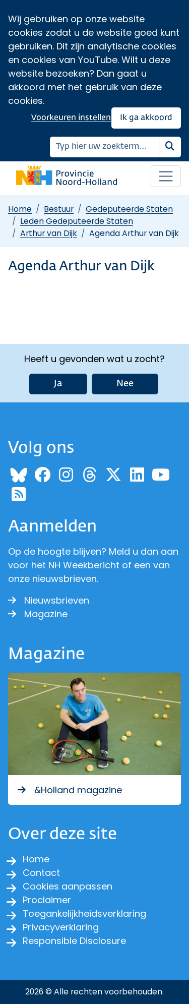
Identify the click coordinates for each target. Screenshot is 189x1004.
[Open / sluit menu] (166, 176)
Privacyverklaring (61, 927)
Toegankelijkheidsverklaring (84, 913)
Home (20, 209)
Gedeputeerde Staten (129, 209)
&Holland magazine (69, 790)
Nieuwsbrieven (48, 600)
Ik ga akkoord (146, 118)
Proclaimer (47, 900)
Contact (41, 872)
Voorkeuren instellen (71, 118)
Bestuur (59, 209)
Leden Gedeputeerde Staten (76, 221)
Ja (58, 383)
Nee (125, 383)
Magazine (38, 614)
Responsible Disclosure (74, 940)
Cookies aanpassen (67, 886)
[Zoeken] (104, 147)
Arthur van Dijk (48, 233)
